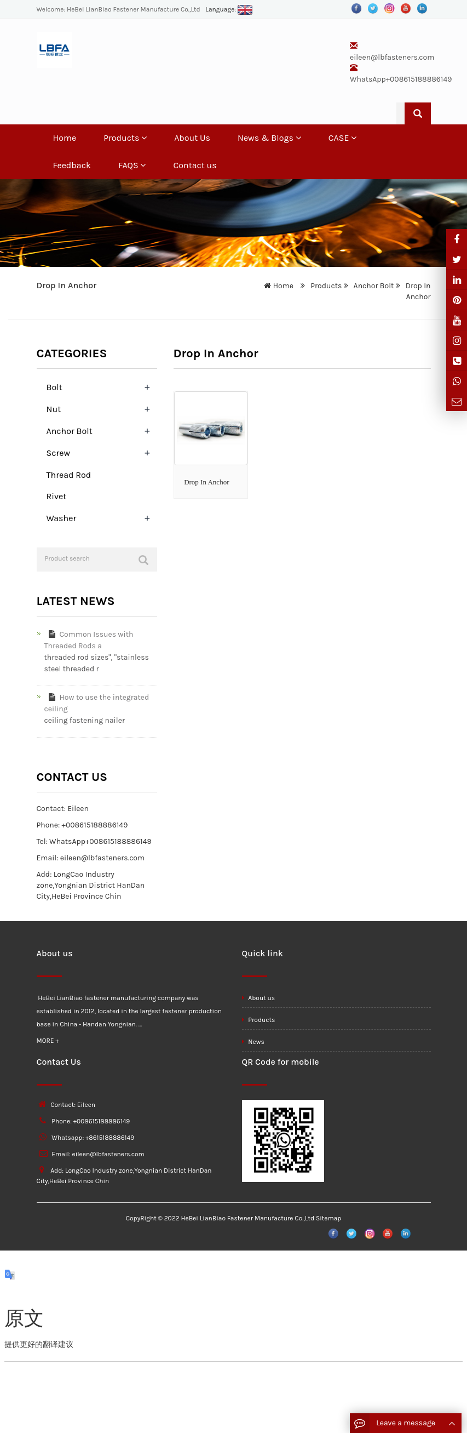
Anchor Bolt (373, 285)
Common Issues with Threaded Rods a (89, 640)
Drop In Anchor (206, 482)
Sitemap (328, 1218)
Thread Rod (69, 475)
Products (125, 138)
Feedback (72, 165)
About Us (192, 138)
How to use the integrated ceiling (96, 703)
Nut (54, 409)
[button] (144, 138)
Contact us (194, 165)
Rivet (57, 496)
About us (258, 998)
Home (65, 138)
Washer (62, 518)
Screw (59, 453)
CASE (342, 138)
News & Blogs (269, 138)
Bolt (54, 387)
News (253, 1042)
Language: (228, 9)
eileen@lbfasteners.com (392, 57)
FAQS (132, 165)
